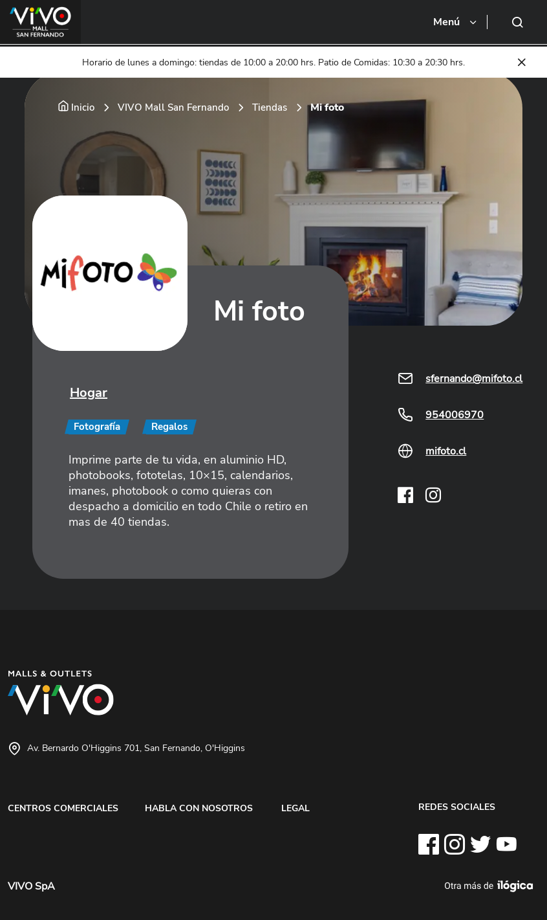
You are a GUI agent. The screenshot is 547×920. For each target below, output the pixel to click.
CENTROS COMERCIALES (63, 808)
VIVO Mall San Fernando (173, 107)
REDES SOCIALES (456, 806)
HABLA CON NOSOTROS (199, 808)
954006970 (454, 415)
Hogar (88, 392)
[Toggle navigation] (456, 22)
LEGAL (295, 808)
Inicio (82, 107)
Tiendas (269, 107)
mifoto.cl (445, 451)
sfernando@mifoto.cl (473, 379)
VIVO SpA (31, 886)
